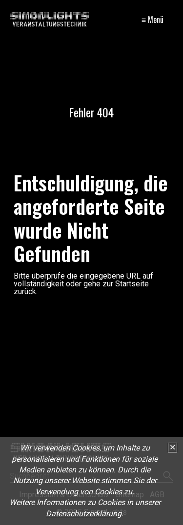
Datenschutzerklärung (84, 513)
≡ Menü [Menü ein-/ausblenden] (152, 19)
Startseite (132, 283)
